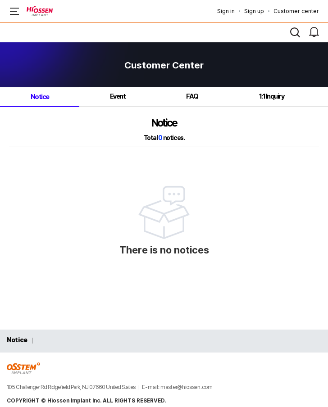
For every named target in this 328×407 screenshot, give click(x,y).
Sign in (226, 11)
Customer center (296, 11)
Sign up (254, 11)
